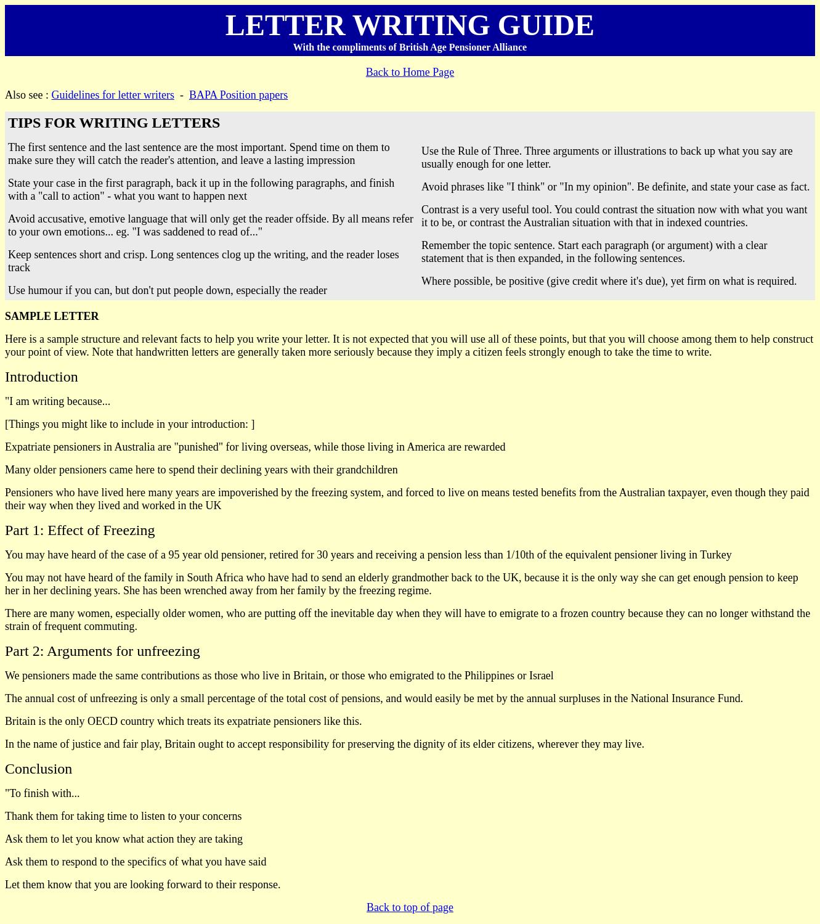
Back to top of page (410, 907)
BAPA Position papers (238, 95)
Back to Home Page (410, 72)
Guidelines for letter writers (113, 95)
